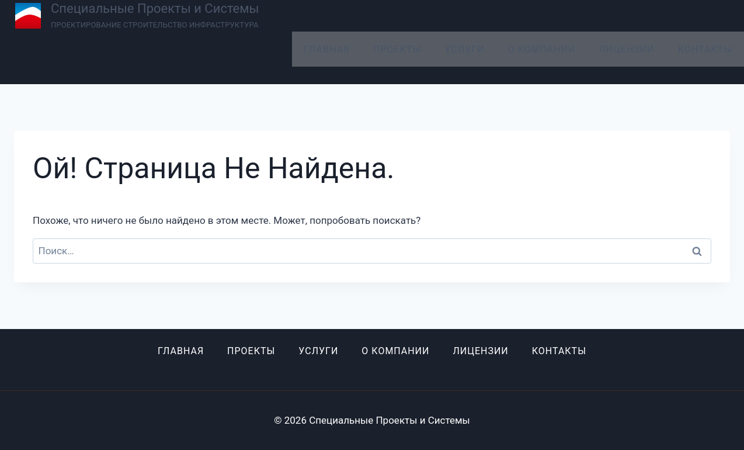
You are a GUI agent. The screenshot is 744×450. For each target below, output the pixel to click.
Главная (327, 49)
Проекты (397, 49)
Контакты (705, 49)
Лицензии (626, 49)
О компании (541, 49)
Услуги (464, 49)
